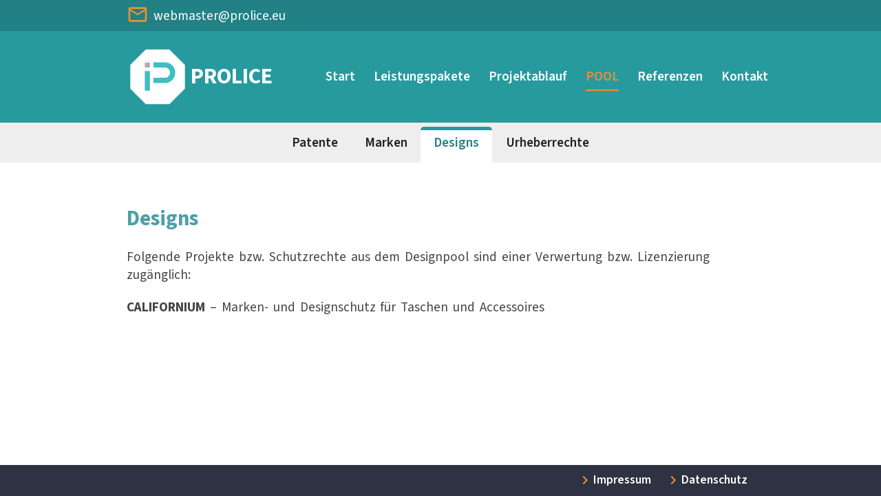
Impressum (622, 479)
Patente (315, 142)
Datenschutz (714, 479)
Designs (456, 142)
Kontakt (744, 76)
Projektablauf (528, 76)
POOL (602, 76)
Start (340, 76)
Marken (386, 142)
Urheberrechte (547, 142)
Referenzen (670, 76)
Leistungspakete (422, 76)
